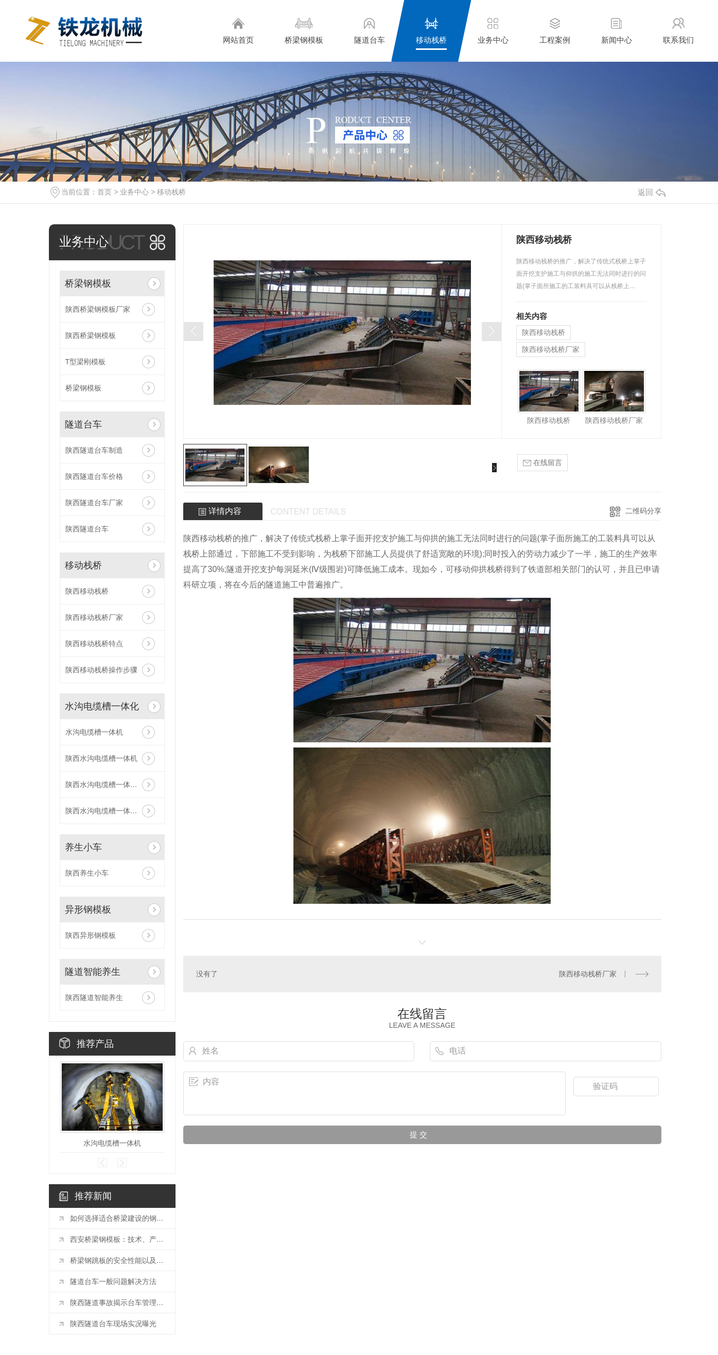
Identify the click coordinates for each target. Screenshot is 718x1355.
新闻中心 (616, 30)
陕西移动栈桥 (87, 591)
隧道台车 (369, 30)
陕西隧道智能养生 (94, 997)
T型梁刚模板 (85, 362)
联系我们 (678, 30)
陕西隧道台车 (87, 529)
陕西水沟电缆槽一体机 (101, 758)
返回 (652, 192)
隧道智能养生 (92, 972)
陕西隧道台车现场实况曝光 (113, 1324)
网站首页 (238, 30)
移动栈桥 (431, 30)
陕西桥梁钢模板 (90, 335)
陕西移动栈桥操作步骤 (101, 670)
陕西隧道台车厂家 (94, 502)
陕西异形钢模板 (90, 935)
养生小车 (83, 847)
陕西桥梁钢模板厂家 (97, 309)
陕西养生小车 (87, 873)
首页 (104, 192)
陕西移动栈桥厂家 (94, 617)
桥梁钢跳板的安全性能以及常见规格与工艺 (117, 1260)
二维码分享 (643, 511)
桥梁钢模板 (304, 30)
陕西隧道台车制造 (94, 450)
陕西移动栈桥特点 (94, 643)
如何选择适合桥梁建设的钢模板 (117, 1218)
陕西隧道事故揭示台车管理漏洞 (117, 1302)
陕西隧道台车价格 (94, 476)
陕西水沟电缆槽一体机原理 (108, 784)
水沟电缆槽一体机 (94, 732)
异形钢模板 (88, 909)
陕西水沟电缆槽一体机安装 (108, 811)
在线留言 (542, 462)
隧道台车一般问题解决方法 (113, 1281)
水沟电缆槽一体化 (102, 706)
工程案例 (554, 30)
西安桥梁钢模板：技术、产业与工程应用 (117, 1239)
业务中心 (493, 30)
